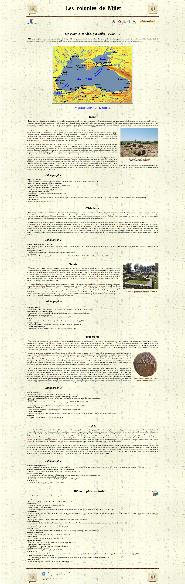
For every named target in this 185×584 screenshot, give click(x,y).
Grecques (74, 160)
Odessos (76, 286)
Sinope (113, 353)
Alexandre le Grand (53, 361)
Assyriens (32, 349)
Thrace (43, 434)
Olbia (89, 286)
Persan (67, 343)
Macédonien (42, 361)
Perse (47, 374)
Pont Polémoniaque (54, 345)
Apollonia (96, 276)
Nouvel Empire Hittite (95, 347)
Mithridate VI (121, 224)
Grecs (95, 123)
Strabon (33, 125)
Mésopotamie (57, 374)
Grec (36, 121)
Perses (65, 357)
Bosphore (32, 148)
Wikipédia (146, 160)
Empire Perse (107, 359)
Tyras (101, 286)
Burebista (91, 278)
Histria (58, 284)
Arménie (109, 361)
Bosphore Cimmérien (41, 140)
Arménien (39, 343)
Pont (114, 224)
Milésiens (49, 131)
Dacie (85, 278)
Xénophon (96, 357)
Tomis (37, 441)
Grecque (66, 39)
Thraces (43, 224)
